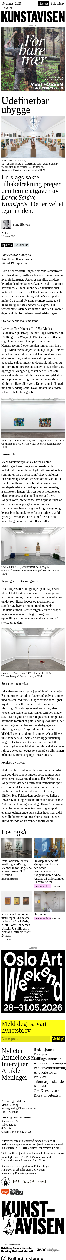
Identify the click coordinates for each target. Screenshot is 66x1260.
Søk (53, 3)
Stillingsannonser (47, 1058)
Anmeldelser (18, 1057)
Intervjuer (14, 1064)
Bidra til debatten (47, 1095)
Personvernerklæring (50, 1068)
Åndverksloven (45, 1072)
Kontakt (40, 1086)
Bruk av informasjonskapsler (49, 1079)
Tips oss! (44, 3)
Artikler (11, 1070)
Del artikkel (21, 245)
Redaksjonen (44, 1049)
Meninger (14, 1077)
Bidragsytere (43, 1054)
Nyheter (12, 1050)
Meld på (58, 1038)
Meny (61, 3)
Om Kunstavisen (47, 1090)
